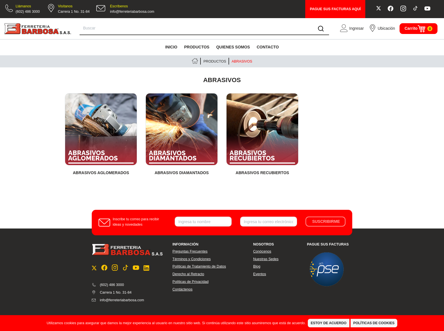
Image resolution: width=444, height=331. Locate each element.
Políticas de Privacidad (190, 282)
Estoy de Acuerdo (328, 323)
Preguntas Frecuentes (190, 251)
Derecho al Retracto (188, 274)
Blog (256, 266)
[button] (352, 28)
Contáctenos (182, 289)
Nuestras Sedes (266, 259)
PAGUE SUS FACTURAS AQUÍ (335, 9)
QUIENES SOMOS (233, 47)
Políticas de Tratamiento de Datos (199, 266)
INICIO (171, 47)
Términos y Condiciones (191, 259)
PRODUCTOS (196, 47)
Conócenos (262, 251)
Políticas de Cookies (374, 323)
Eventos (259, 274)
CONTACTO (268, 47)
